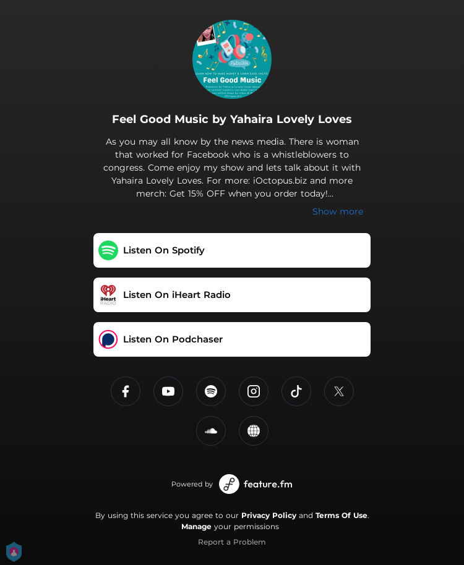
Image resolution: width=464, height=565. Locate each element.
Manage (196, 526)
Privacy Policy (268, 515)
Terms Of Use (341, 515)
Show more (337, 211)
